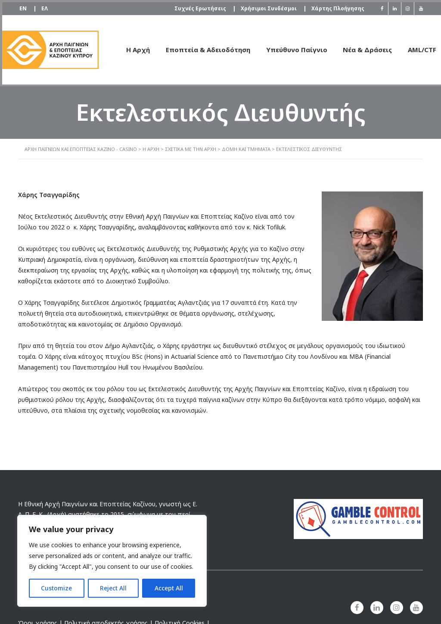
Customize (56, 588)
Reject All (113, 588)
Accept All (169, 588)
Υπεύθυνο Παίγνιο (284, 47)
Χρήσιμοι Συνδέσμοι (269, 6)
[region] (112, 561)
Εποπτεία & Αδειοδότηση (194, 47)
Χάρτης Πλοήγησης (336, 6)
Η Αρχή (123, 47)
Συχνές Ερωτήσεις (198, 6)
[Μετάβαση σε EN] (24, 6)
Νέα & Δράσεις (357, 47)
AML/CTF (413, 47)
